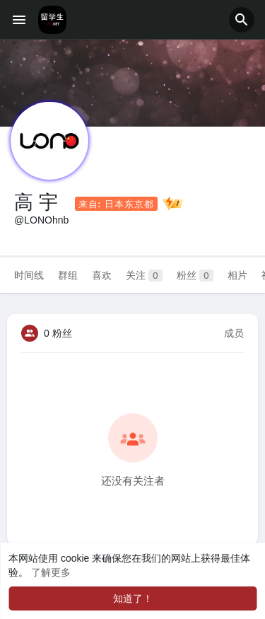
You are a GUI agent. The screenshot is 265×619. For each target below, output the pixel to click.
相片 (237, 275)
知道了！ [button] (133, 598)
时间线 (29, 275)
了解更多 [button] (51, 572)
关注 (144, 276)
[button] (241, 20)
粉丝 (195, 276)
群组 (68, 275)
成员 (234, 333)
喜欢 (102, 275)
